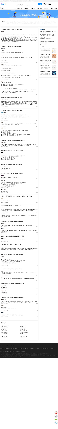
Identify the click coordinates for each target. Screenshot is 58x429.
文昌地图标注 (7, 351)
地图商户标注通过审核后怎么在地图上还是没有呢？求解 (48, 31)
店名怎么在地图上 (23, 329)
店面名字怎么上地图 (4, 336)
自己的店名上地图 (4, 330)
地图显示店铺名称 (4, 326)
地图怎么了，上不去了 (43, 44)
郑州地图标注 (27, 348)
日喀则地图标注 (17, 351)
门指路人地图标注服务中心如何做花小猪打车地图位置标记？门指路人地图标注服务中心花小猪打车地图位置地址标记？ (45, 60)
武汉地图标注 (32, 348)
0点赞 (37, 62)
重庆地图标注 (52, 348)
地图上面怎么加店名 (4, 329)
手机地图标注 (10, 354)
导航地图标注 (24, 354)
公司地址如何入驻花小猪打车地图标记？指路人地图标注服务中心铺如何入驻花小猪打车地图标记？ (45, 54)
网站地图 (40, 354)
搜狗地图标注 (19, 354)
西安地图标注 (23, 351)
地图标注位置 (26, 8)
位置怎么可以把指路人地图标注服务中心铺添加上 (47, 35)
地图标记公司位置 (54, 8)
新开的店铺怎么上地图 (23, 336)
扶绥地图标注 (2, 351)
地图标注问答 (46, 8)
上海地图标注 (12, 348)
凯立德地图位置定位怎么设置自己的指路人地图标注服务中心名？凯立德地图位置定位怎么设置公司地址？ (45, 71)
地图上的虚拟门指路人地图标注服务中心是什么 (47, 34)
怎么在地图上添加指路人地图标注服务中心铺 (47, 41)
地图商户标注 (33, 8)
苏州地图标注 (17, 348)
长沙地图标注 (37, 348)
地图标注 (6, 354)
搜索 (40, 4)
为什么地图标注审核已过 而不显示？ (45, 38)
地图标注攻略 (39, 8)
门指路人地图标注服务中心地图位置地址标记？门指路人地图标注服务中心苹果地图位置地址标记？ (45, 66)
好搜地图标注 (28, 354)
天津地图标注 (7, 348)
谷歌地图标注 (15, 354)
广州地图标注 (42, 348)
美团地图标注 (33, 354)
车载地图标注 (2, 354)
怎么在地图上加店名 (4, 332)
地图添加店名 (22, 333)
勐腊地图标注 (12, 351)
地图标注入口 (19, 8)
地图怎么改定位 (42, 37)
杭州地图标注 (22, 348)
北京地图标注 (2, 348)
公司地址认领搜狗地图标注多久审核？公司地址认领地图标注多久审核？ (45, 49)
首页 (14, 8)
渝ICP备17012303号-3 (16, 356)
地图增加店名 (22, 326)
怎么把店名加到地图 (4, 333)
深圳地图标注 (47, 348)
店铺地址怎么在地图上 (23, 330)
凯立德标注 (37, 354)
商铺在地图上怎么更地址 (24, 332)
